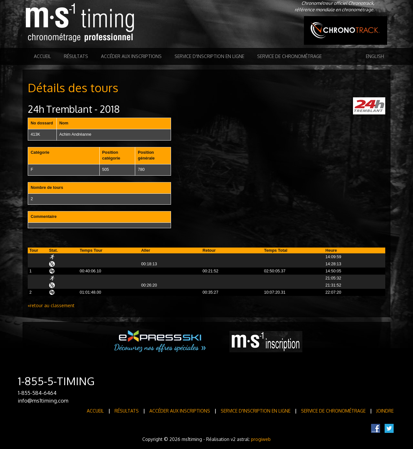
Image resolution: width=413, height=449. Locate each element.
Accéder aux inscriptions (131, 56)
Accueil (42, 56)
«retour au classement (51, 305)
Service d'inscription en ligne (209, 56)
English (375, 56)
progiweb (261, 439)
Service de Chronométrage (289, 56)
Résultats (76, 56)
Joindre (385, 411)
